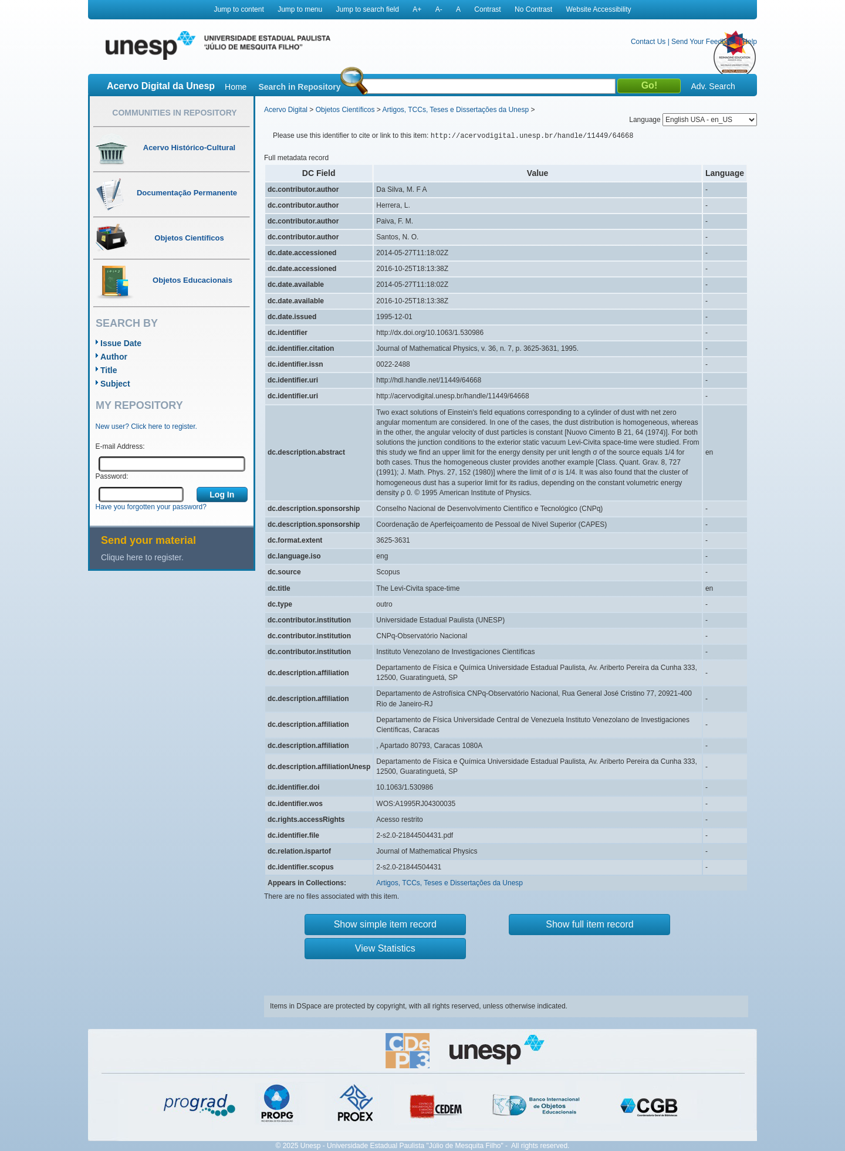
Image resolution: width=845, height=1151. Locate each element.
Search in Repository (299, 87)
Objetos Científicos (345, 110)
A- (438, 9)
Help (749, 42)
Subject (115, 383)
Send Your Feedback (703, 42)
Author (113, 356)
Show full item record (589, 924)
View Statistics (385, 948)
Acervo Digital (285, 110)
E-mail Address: (120, 446)
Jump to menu (300, 9)
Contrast (487, 9)
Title (108, 370)
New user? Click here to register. (146, 426)
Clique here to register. (142, 557)
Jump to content (238, 9)
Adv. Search (713, 86)
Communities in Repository (174, 112)
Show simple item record (385, 924)
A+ (417, 9)
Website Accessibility (598, 9)
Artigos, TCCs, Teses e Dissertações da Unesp (455, 110)
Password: (112, 476)
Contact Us (648, 42)
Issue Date (120, 343)
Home (235, 87)
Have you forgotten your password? (151, 507)
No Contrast (533, 9)
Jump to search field (367, 9)
